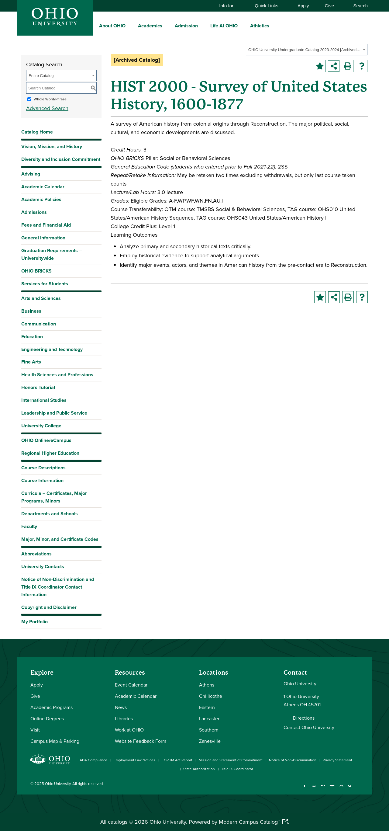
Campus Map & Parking (54, 741)
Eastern (207, 707)
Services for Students (44, 283)
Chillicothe (210, 696)
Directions (304, 718)
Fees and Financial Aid (46, 224)
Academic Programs (51, 707)
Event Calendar (131, 684)
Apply (303, 5)
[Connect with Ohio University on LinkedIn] (323, 788)
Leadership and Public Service (54, 412)
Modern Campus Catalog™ (249, 822)
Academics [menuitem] (150, 25)
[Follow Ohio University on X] (341, 788)
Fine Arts (31, 361)
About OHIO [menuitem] (112, 25)
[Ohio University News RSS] (359, 788)
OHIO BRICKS (36, 270)
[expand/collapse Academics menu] (167, 25)
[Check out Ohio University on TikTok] (350, 788)
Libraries (124, 718)
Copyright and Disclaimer (49, 607)
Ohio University (58, 783)
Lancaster (209, 718)
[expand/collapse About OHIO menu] (130, 25)
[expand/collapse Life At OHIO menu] (242, 25)
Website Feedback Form (140, 741)
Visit (35, 729)
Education (32, 336)
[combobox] (306, 49)
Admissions (34, 212)
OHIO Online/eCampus (46, 440)
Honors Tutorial (38, 387)
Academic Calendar (42, 186)
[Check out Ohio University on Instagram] (314, 788)
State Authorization (199, 768)
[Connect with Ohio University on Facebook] (304, 788)
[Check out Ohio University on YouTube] (332, 788)
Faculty (29, 526)
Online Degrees (47, 718)
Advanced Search (47, 108)
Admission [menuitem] (186, 25)
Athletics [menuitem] (259, 25)
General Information (43, 237)
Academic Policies (41, 199)
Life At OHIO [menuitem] (224, 25)
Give (329, 5)
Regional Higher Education (50, 453)
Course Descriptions (43, 467)
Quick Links (269, 5)
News (121, 707)
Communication (38, 323)
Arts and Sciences (41, 298)
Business (31, 311)
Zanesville (210, 741)
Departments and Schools (49, 513)
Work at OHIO (129, 729)
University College (41, 425)
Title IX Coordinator (237, 768)
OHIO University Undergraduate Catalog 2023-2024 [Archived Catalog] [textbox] (304, 49)
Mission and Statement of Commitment (231, 760)
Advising (30, 173)
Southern (209, 729)
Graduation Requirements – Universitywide (51, 254)
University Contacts (42, 566)
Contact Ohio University (309, 727)
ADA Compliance (93, 760)
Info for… (231, 5)
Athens (206, 684)
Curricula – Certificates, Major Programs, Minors (54, 497)
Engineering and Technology (52, 349)
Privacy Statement (337, 760)
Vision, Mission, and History (51, 146)
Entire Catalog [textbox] (41, 75)
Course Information (42, 480)
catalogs (117, 822)
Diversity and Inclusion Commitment (60, 159)
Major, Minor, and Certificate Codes (59, 539)
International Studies (44, 400)
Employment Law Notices (134, 760)
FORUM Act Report (177, 760)
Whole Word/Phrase (50, 99)
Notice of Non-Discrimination (292, 760)
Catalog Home (37, 131)
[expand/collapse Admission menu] (202, 25)
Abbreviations (36, 553)
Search (357, 5)
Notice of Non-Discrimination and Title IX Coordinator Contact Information (57, 587)
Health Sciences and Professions (57, 374)
